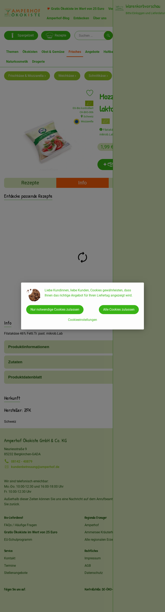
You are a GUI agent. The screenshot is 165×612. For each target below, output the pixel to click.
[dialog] (82, 306)
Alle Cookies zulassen (118, 309)
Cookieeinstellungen (82, 320)
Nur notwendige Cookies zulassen (55, 309)
